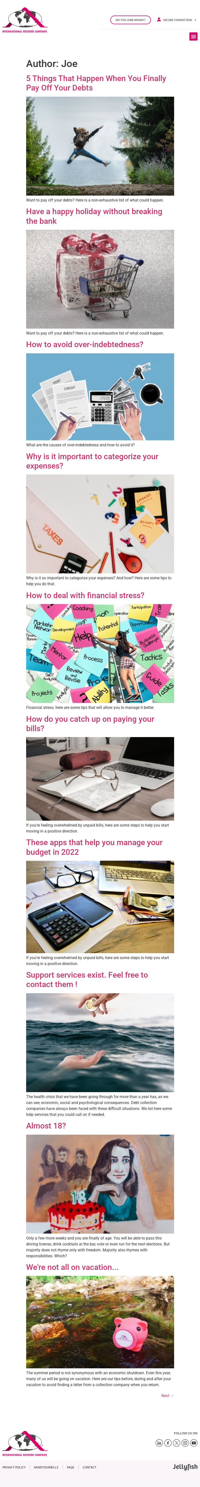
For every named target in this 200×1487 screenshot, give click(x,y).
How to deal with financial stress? (85, 595)
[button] (193, 36)
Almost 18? (46, 1125)
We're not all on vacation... (72, 1267)
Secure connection (179, 20)
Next (167, 1395)
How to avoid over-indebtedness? (85, 344)
